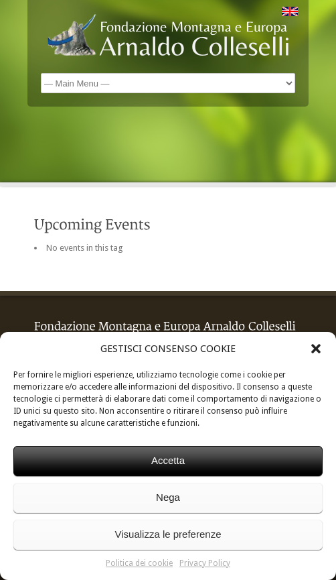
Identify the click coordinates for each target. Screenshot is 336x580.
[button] (316, 348)
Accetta (168, 460)
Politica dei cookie (139, 563)
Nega (168, 497)
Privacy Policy (204, 563)
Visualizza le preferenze (168, 534)
